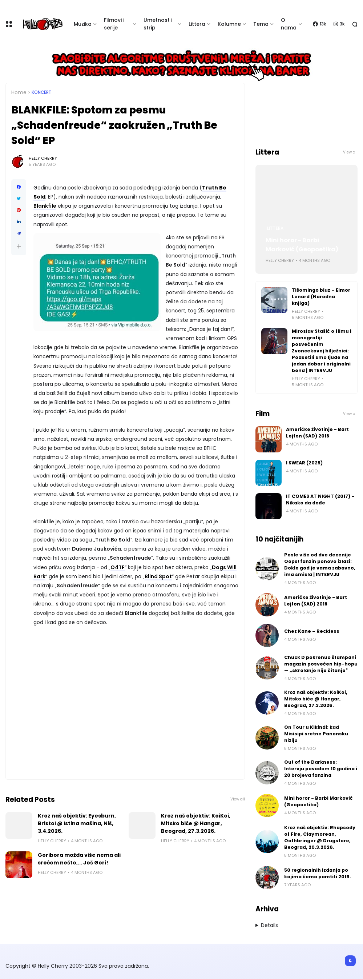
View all (237, 799)
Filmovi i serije (114, 23)
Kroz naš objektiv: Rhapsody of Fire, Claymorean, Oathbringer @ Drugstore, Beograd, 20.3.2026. (319, 837)
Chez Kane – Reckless (311, 631)
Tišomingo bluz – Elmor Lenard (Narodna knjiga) (321, 296)
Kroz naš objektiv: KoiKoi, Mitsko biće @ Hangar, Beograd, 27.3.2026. (195, 823)
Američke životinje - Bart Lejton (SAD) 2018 (317, 432)
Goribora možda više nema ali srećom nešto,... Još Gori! (79, 858)
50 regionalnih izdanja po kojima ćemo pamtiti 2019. (317, 873)
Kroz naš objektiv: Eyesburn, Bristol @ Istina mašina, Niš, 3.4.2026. (77, 823)
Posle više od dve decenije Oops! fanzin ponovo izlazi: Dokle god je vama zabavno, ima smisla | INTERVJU (319, 565)
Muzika (83, 24)
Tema (261, 24)
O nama (289, 23)
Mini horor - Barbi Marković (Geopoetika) (302, 244)
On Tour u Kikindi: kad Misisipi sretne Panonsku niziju (316, 733)
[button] (19, 246)
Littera (197, 24)
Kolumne (229, 24)
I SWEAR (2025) (304, 463)
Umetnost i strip (158, 23)
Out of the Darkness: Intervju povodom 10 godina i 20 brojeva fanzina (320, 768)
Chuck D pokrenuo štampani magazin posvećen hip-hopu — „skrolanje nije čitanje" (321, 664)
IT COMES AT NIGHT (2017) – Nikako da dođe (320, 499)
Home (19, 92)
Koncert (42, 92)
